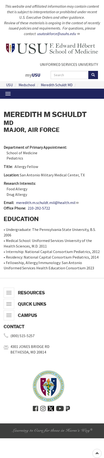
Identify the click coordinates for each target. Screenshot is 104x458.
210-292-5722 (39, 208)
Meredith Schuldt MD (57, 85)
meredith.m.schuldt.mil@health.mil (47, 202)
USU (9, 85)
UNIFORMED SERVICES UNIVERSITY (69, 64)
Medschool (27, 85)
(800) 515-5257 (22, 335)
